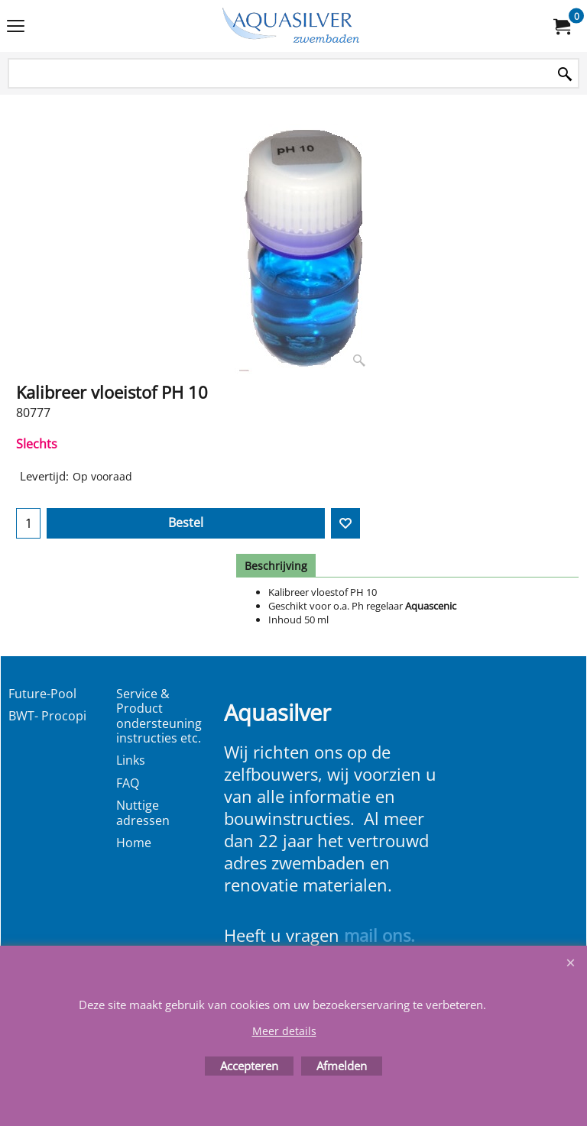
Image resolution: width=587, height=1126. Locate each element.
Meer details (284, 1031)
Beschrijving (276, 565)
